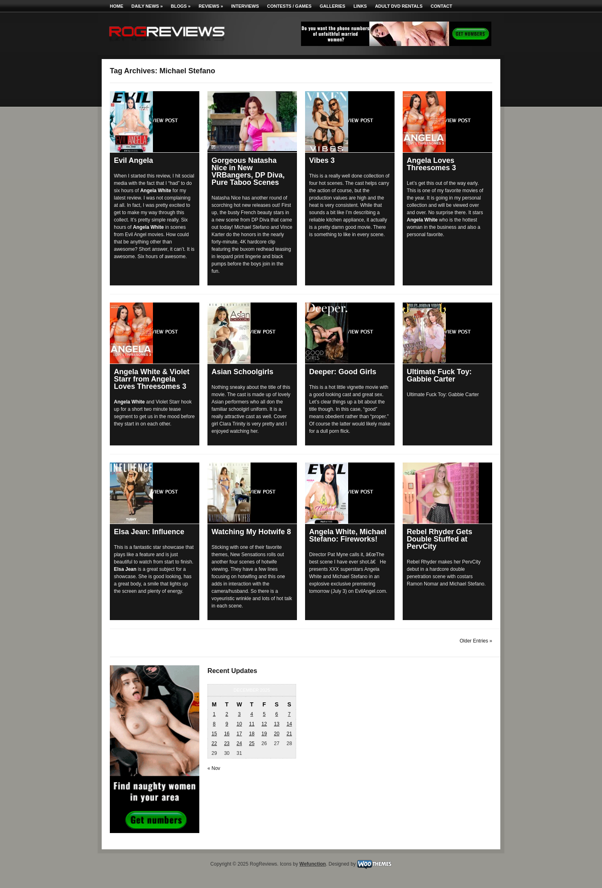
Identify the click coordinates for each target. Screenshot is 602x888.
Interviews (245, 6)
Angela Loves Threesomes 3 (431, 164)
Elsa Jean (125, 569)
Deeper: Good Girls (342, 372)
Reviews (210, 6)
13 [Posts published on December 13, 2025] (276, 724)
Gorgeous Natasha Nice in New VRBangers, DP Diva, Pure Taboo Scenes (248, 171)
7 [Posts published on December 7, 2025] (289, 714)
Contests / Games (289, 6)
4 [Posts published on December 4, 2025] (252, 714)
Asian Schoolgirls (242, 372)
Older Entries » (476, 641)
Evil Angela (133, 160)
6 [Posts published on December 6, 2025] (276, 714)
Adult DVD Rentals (399, 6)
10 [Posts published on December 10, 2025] (239, 724)
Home (116, 6)
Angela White (155, 190)
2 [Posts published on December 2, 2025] (226, 714)
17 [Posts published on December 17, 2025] (239, 734)
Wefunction (312, 864)
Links (360, 6)
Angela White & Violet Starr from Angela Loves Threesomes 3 (152, 379)
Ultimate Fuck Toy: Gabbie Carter (439, 375)
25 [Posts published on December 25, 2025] (251, 743)
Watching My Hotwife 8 (251, 532)
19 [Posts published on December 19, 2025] (264, 734)
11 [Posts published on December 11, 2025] (251, 724)
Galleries (332, 6)
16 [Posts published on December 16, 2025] (226, 734)
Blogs (180, 6)
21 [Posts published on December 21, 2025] (289, 734)
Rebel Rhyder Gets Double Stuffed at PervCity (439, 539)
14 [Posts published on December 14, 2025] (289, 724)
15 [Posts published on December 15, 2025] (214, 734)
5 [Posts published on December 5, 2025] (264, 714)
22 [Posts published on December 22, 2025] (214, 743)
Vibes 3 (322, 160)
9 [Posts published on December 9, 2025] (226, 724)
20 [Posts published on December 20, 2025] (276, 734)
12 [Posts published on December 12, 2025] (264, 724)
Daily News (147, 6)
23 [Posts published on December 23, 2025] (226, 743)
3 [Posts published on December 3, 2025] (239, 714)
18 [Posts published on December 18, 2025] (251, 734)
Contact (441, 6)
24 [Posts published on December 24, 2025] (239, 743)
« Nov (213, 768)
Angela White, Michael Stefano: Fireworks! (347, 535)
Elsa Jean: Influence (149, 532)
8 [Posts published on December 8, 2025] (214, 724)
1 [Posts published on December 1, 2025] (214, 714)
